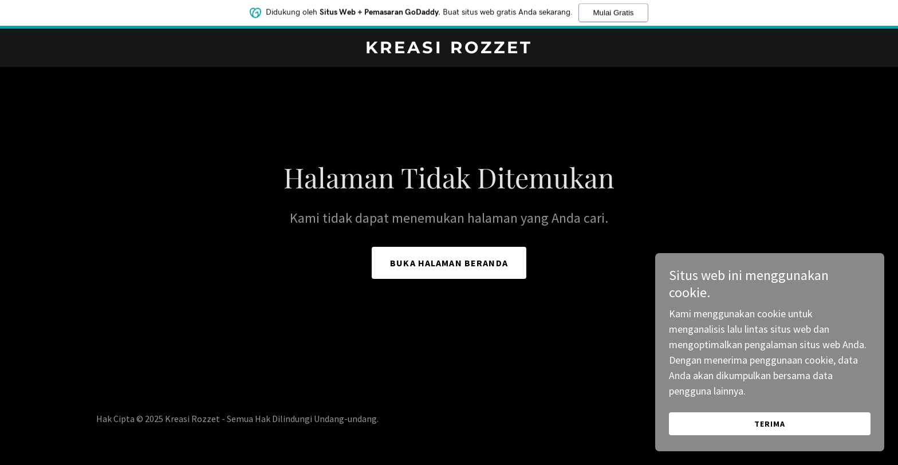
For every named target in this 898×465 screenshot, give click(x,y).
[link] (449, 49)
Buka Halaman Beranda (449, 263)
